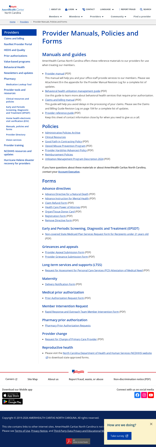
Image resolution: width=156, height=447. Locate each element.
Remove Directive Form (58, 220)
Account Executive (69, 171)
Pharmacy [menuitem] (10, 78)
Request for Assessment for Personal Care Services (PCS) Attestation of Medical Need (94, 270)
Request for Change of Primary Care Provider (71, 339)
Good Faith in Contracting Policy (63, 141)
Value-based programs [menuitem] (17, 61)
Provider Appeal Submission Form (64, 252)
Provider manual (54, 73)
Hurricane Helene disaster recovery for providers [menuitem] (19, 161)
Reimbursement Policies (59, 154)
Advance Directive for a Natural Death (67, 194)
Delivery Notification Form (60, 284)
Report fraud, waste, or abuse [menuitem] (86, 379)
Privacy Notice (39, 430)
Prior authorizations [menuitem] (15, 55)
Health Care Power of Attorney (62, 207)
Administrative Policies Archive (62, 132)
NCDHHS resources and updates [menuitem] (18, 152)
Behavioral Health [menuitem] (14, 67)
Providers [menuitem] (95, 16)
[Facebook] (137, 395)
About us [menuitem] (53, 379)
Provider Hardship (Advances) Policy (66, 150)
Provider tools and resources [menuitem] (14, 91)
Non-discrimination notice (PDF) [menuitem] (132, 379)
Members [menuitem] (54, 16)
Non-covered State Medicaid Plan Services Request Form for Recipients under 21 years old (97, 234)
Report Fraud (127, 9)
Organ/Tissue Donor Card (60, 211)
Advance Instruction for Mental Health (67, 198)
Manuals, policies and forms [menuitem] (17, 128)
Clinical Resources (55, 137)
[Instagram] (144, 395)
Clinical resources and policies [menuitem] (17, 100)
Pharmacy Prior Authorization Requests (68, 325)
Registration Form (55, 215)
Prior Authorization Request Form (64, 298)
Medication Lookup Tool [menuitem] (19, 84)
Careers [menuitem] (9, 379)
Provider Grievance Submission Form (66, 256)
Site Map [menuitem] (33, 379)
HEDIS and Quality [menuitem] (14, 50)
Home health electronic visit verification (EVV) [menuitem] (18, 120)
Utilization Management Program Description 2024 (74, 159)
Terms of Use (22, 430)
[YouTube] (151, 395)
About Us (55, 9)
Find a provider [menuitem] (142, 16)
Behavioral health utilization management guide (72, 91)
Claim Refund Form (56, 202)
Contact (89, 9)
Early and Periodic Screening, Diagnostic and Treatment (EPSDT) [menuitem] (18, 109)
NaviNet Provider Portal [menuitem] (18, 44)
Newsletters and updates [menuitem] (18, 73)
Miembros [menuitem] (74, 16)
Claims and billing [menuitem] (14, 38)
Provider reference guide (59, 112)
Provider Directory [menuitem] (15, 134)
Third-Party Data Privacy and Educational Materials (83, 430)
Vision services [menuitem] (13, 139)
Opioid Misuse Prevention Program (65, 145)
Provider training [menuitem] (14, 145)
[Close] (151, 424)
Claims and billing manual (59, 99)
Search (145, 9)
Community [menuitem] (117, 16)
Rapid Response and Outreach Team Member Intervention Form (82, 311)
